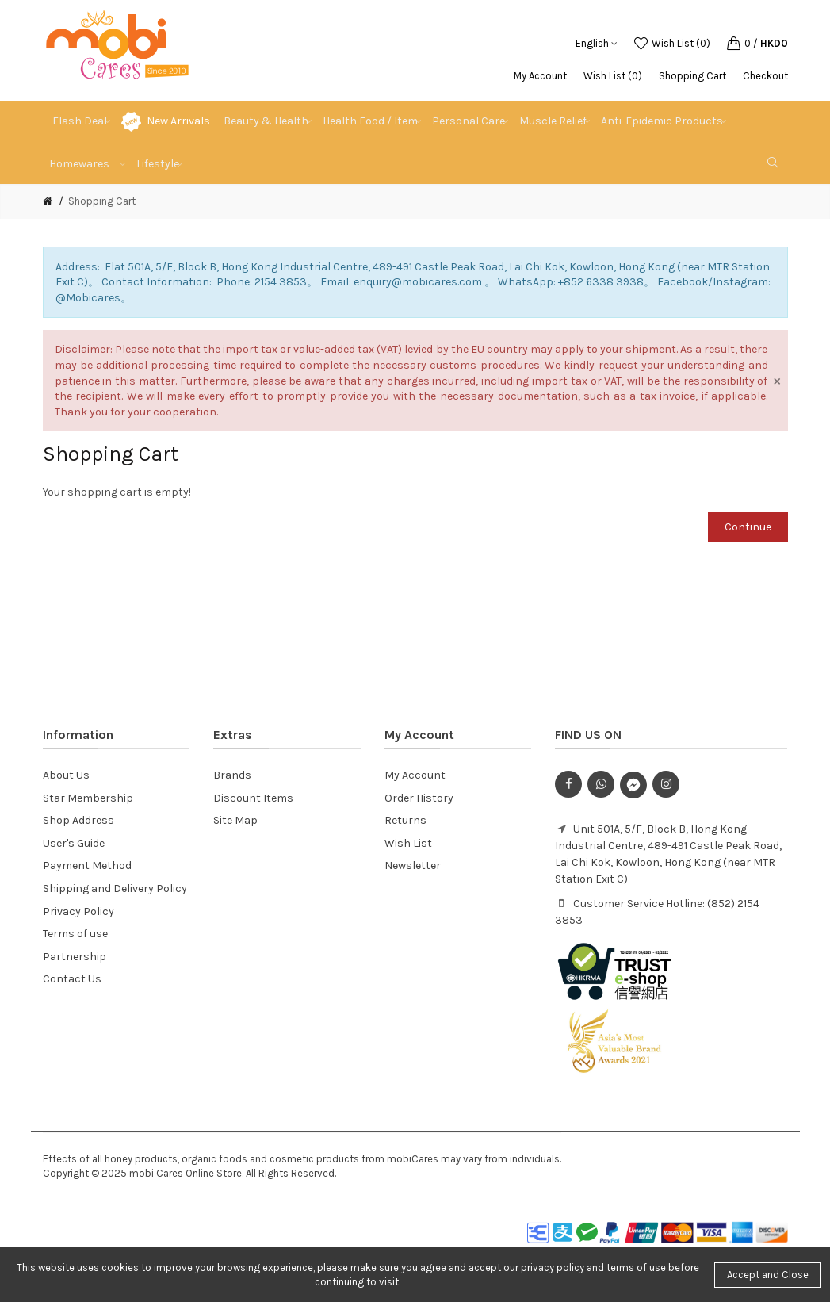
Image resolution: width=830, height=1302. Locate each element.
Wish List (408, 843)
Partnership (74, 956)
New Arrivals (178, 121)
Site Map (235, 820)
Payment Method (87, 865)
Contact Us (72, 979)
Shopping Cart (692, 76)
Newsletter (412, 865)
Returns (405, 820)
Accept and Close (768, 1275)
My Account (540, 76)
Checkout (765, 76)
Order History (418, 798)
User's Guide (74, 843)
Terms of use (75, 933)
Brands (232, 775)
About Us (66, 775)
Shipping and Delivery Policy (115, 888)
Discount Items (253, 798)
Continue (748, 527)
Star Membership (88, 798)
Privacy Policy (78, 911)
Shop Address (78, 820)
